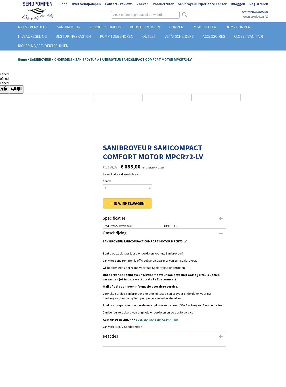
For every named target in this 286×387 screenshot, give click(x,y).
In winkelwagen (129, 203)
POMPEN (176, 27)
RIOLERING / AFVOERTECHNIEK (43, 45)
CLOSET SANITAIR (248, 36)
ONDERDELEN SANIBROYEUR (75, 59)
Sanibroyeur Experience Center (202, 4)
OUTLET (149, 36)
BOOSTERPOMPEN (145, 27)
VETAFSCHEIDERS (179, 36)
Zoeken (143, 4)
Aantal (107, 181)
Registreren (258, 4)
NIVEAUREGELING (32, 36)
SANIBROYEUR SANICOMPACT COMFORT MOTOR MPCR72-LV (146, 59)
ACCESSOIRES (214, 36)
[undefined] (16, 89)
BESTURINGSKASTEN (73, 36)
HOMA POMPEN (238, 27)
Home (22, 59)
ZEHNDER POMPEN (105, 27)
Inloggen (238, 4)
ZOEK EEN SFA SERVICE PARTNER (157, 320)
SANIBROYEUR (68, 27)
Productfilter (163, 4)
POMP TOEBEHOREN (116, 36)
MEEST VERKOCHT (33, 27)
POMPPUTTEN (205, 27)
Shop (63, 4)
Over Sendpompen (86, 4)
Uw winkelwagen (255, 11)
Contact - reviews (118, 4)
